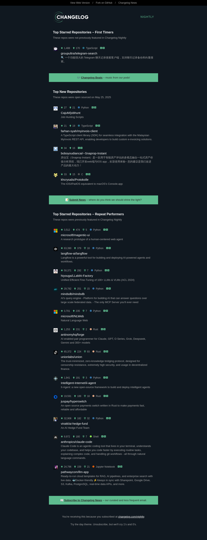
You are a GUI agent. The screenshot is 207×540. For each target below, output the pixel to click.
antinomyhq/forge (72, 334)
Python (83, 107)
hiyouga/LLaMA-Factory (77, 275)
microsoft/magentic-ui (75, 235)
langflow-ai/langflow (74, 253)
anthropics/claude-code (76, 441)
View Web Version (80, 2)
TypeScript (89, 48)
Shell (94, 436)
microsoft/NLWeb (72, 316)
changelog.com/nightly (131, 516)
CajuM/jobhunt (70, 113)
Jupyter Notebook (103, 466)
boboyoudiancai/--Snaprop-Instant (84, 153)
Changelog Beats (91, 77)
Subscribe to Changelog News (83, 500)
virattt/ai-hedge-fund (74, 423)
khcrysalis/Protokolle (75, 179)
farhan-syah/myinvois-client (79, 131)
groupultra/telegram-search (79, 53)
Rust (94, 329)
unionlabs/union (71, 357)
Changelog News (127, 2)
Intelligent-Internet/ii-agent (78, 383)
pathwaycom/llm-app (75, 472)
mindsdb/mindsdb (73, 294)
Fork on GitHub (104, 2)
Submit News (77, 199)
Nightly (147, 16)
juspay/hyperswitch (74, 401)
